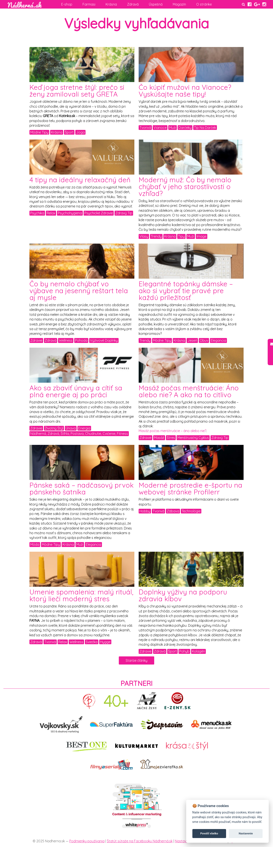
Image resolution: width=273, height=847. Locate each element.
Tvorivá (145, 127)
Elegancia (218, 340)
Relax (51, 213)
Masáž (159, 437)
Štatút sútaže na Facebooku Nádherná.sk (140, 841)
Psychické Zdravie (98, 213)
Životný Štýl (54, 428)
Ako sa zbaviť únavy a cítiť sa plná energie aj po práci (75, 391)
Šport (69, 132)
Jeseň (192, 340)
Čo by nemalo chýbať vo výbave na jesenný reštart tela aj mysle (78, 290)
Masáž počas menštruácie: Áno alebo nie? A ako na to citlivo (189, 391)
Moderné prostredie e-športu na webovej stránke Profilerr (190, 488)
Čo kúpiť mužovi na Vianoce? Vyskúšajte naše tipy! (185, 90)
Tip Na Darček (205, 127)
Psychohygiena (70, 213)
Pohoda (81, 340)
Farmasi (89, 4)
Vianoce (160, 127)
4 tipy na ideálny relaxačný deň (80, 179)
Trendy (156, 236)
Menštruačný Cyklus (193, 437)
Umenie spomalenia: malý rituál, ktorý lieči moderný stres (81, 595)
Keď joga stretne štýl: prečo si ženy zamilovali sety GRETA (76, 90)
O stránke (204, 4)
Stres (171, 437)
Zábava (173, 511)
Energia (84, 428)
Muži (172, 127)
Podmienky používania (87, 841)
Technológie (191, 511)
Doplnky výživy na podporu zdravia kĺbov (183, 595)
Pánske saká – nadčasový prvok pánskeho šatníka (81, 488)
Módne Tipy (39, 132)
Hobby (144, 511)
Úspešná (156, 4)
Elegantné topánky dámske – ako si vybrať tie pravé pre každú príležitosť (186, 290)
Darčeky (185, 127)
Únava (71, 428)
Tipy (181, 236)
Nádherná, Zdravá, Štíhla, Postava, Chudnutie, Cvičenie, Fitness (79, 433)
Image (201, 236)
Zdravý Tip (123, 213)
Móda (34, 544)
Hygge (105, 642)
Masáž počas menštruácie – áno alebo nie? (172, 431)
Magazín (179, 4)
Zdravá (133, 4)
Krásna (111, 4)
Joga (80, 132)
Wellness (66, 340)
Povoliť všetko (209, 833)
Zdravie (36, 340)
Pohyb (184, 651)
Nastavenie (246, 833)
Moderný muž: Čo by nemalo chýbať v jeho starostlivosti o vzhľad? (185, 186)
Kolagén (198, 651)
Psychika (37, 213)
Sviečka (91, 642)
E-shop (66, 4)
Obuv (204, 340)
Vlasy (143, 236)
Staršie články (136, 660)
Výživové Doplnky (104, 340)
